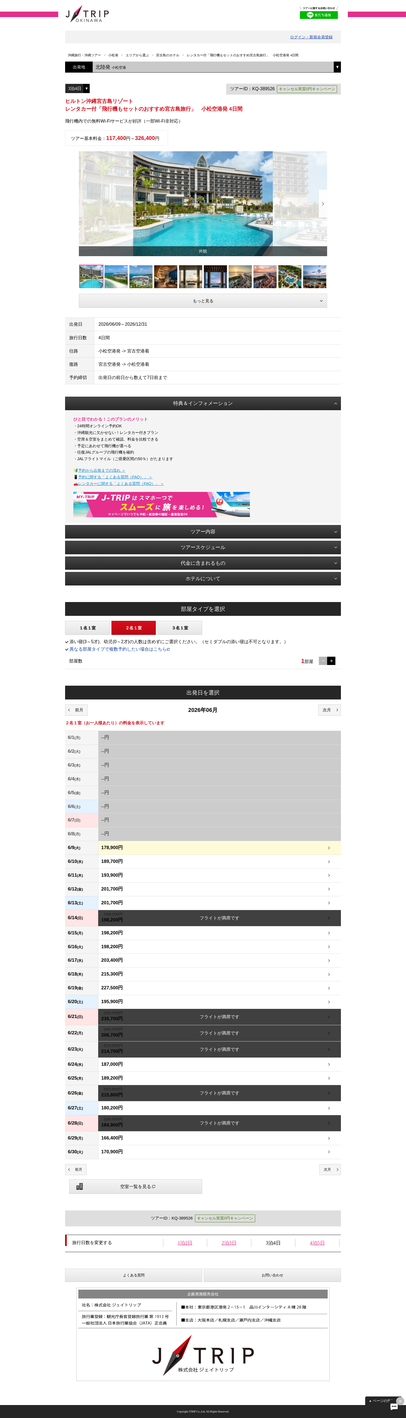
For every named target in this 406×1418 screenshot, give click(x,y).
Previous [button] (83, 204)
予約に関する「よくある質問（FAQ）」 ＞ (115, 477)
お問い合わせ (272, 1275)
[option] (203, 203)
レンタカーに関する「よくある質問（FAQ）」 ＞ (121, 483)
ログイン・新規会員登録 (311, 37)
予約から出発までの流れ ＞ (101, 470)
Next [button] (323, 204)
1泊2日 (185, 1243)
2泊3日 (229, 1243)
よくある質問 (134, 1275)
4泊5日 (317, 1243)
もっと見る (203, 300)
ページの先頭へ (385, 1401)
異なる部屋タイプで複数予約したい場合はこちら (118, 649)
